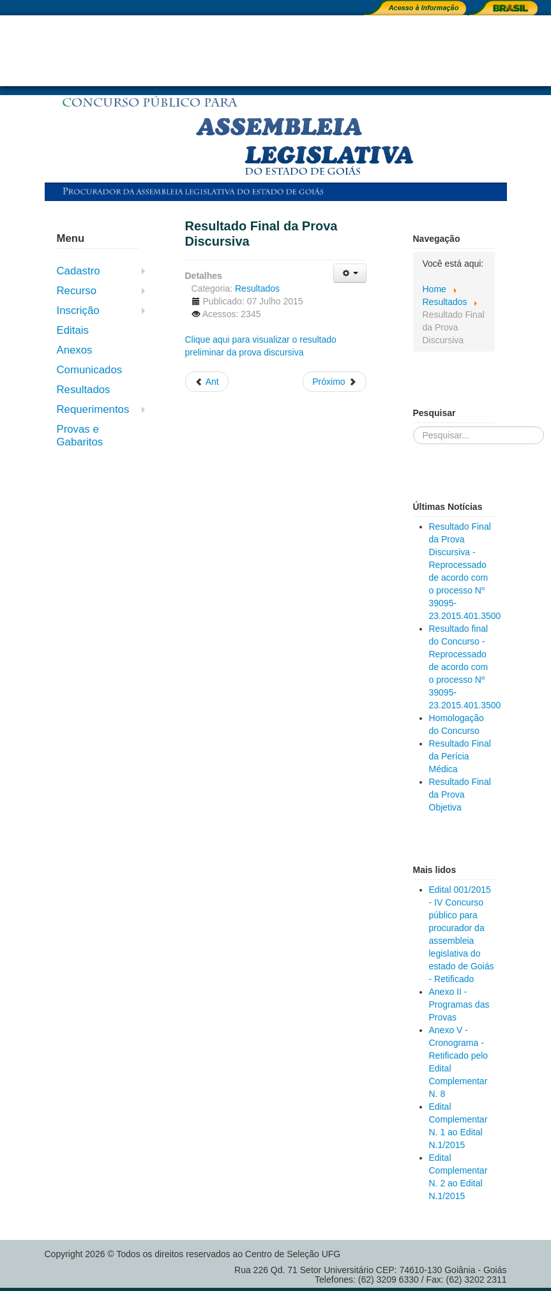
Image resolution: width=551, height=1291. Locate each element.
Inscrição (78, 310)
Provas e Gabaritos (80, 435)
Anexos (75, 350)
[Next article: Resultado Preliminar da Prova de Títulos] (334, 381)
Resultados (83, 390)
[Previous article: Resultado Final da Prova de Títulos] (207, 381)
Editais (73, 330)
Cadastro (78, 271)
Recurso (77, 291)
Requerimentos (93, 409)
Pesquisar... (413, 426)
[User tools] (349, 273)
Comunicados (90, 370)
